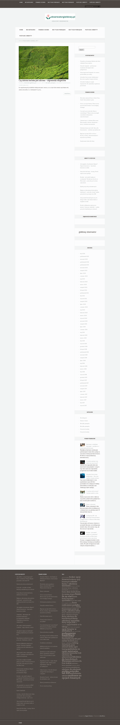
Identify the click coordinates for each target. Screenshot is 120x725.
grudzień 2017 (83, 377)
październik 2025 (84, 256)
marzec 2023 (83, 284)
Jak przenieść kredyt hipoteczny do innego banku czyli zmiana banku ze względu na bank (88, 199)
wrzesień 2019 (83, 321)
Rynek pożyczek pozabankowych (88, 186)
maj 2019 (82, 332)
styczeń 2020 (83, 318)
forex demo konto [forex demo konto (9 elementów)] (69, 592)
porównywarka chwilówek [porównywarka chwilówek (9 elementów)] (67, 638)
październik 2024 (84, 262)
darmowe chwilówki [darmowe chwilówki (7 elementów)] (75, 586)
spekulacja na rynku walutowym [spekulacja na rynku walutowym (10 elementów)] (71, 650)
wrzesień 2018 (83, 355)
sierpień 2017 (83, 388)
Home (21, 2)
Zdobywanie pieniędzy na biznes (48, 602)
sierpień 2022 (83, 287)
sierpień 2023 (83, 270)
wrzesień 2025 (84, 259)
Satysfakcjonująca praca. (46, 616)
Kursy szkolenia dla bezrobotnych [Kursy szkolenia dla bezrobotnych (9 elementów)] (69, 617)
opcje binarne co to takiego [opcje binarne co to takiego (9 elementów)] (72, 625)
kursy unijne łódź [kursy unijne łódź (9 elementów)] (68, 622)
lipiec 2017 (82, 391)
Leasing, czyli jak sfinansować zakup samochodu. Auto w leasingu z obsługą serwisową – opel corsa (25, 696)
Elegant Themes (89, 716)
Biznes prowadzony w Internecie (48, 682)
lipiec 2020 (83, 304)
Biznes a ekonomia (90, 504)
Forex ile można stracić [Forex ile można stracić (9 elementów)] (71, 593)
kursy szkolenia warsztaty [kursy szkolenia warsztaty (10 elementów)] (71, 619)
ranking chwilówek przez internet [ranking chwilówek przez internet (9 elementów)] (70, 645)
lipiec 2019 (83, 327)
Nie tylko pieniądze (54, 2)
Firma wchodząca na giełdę (46, 632)
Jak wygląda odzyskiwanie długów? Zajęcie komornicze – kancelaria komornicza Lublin (89, 166)
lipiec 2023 (83, 273)
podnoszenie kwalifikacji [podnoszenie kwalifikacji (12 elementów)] (69, 634)
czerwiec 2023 (84, 276)
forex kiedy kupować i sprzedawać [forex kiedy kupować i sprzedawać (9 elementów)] (69, 598)
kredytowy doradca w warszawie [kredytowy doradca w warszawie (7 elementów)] (69, 607)
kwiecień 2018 (83, 366)
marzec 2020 (83, 315)
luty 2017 (82, 402)
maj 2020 (82, 310)
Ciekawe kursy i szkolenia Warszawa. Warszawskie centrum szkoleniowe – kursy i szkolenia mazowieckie (89, 122)
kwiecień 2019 (83, 335)
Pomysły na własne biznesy (46, 605)
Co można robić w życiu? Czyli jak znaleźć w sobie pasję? (89, 493)
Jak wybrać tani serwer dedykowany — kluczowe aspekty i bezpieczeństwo (92, 476)
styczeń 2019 (83, 343)
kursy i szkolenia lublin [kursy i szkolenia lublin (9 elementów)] (71, 611)
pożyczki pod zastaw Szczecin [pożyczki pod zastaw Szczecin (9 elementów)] (71, 640)
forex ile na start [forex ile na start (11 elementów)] (71, 595)
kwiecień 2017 (83, 397)
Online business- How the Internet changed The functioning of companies (48, 671)
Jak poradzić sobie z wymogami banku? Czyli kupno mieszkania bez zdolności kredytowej (25, 654)
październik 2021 (84, 293)
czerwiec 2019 (83, 329)
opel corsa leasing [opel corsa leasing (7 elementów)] (76, 631)
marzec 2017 (83, 400)
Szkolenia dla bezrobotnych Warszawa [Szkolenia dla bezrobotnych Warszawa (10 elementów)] (71, 658)
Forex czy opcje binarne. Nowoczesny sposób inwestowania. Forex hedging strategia (89, 105)
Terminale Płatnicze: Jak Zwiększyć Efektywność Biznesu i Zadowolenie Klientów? (49, 578)
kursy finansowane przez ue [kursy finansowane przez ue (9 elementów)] (71, 608)
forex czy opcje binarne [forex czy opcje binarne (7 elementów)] (73, 590)
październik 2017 (84, 383)
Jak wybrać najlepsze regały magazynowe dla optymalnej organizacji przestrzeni (90, 83)
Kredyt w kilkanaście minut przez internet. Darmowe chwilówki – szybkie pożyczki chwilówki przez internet (89, 207)
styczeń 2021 (83, 298)
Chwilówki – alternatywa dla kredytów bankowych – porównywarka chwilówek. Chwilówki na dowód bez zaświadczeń (23, 618)
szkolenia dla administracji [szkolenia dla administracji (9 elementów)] (67, 656)
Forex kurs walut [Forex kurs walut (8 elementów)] (76, 600)
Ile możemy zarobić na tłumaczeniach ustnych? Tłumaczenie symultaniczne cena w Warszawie (49, 637)
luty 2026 (82, 253)
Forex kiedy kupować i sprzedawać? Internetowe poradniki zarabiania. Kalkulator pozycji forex (49, 627)
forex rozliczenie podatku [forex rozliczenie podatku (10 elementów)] (71, 603)
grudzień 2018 (83, 346)
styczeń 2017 (83, 405)
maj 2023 (82, 279)
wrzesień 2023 (84, 267)
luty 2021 (82, 296)
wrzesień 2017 (83, 386)
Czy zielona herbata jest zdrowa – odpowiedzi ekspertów (42, 80)
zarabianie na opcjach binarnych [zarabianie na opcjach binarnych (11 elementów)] (71, 676)
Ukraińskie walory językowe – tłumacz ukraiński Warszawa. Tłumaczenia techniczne (47, 586)
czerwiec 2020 (84, 307)
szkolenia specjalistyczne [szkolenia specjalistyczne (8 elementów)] (72, 667)
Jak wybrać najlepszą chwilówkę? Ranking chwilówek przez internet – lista (25, 632)
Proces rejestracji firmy (46, 686)
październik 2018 (84, 352)
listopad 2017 (83, 380)
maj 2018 (82, 363)
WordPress (102, 716)
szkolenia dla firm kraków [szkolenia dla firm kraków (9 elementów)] (72, 662)
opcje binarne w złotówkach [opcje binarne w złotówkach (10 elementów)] (69, 630)
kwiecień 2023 (83, 281)
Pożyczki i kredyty (81, 2)
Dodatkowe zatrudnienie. (46, 643)
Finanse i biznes (40, 2)
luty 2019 (82, 341)
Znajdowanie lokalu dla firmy (87, 141)
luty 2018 (82, 372)
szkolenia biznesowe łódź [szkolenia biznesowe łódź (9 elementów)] (71, 653)
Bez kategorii (29, 2)
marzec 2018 (83, 369)
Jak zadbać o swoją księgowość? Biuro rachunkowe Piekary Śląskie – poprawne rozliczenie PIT (25, 578)
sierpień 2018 (83, 357)
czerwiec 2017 (83, 394)
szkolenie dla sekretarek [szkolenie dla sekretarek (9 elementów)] (71, 669)
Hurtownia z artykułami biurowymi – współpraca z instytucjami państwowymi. (89, 446)
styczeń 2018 (83, 374)
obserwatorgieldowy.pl (30, 83)
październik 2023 (84, 265)
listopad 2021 (83, 290)
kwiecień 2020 (84, 312)
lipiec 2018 (83, 360)
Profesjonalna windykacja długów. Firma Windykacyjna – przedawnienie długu (25, 670)
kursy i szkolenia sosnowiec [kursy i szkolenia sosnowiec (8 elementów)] (70, 614)
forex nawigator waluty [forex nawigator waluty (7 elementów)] (67, 603)
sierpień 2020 (83, 301)
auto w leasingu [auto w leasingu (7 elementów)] (65, 577)
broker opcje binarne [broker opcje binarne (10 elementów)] (71, 578)
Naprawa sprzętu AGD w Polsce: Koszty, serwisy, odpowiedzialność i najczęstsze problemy (89, 135)
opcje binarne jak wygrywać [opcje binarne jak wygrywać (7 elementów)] (74, 627)
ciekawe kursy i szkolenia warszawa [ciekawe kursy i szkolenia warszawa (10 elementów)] (69, 583)
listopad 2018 (83, 349)
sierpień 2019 (83, 324)
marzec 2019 (83, 338)
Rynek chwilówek (21, 690)
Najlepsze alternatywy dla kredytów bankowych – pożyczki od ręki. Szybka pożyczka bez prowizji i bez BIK (89, 192)
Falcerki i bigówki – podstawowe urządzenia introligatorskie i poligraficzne (88, 67)
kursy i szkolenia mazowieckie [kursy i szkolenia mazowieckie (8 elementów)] (71, 613)
